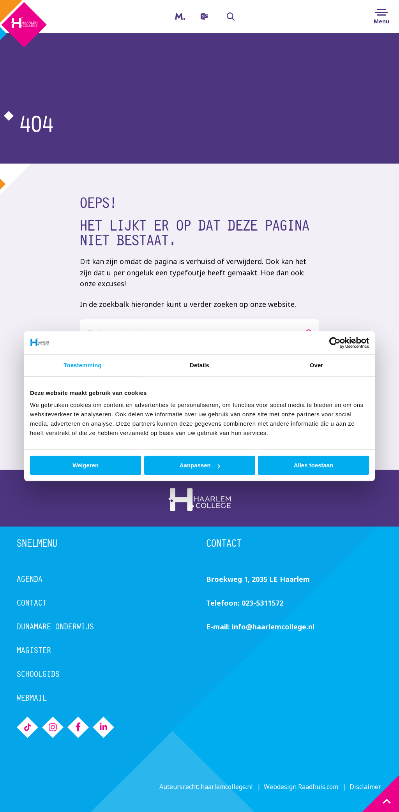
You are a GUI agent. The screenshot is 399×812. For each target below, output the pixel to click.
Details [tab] (199, 365)
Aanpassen (200, 465)
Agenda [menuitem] (29, 579)
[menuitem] (203, 16)
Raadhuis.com (318, 786)
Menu (381, 21)
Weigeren (85, 465)
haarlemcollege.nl (227, 786)
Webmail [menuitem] (32, 697)
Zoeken (226, 16)
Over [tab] (316, 365)
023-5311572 (262, 603)
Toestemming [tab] (83, 365)
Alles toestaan (314, 465)
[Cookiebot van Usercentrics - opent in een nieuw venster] (335, 343)
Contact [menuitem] (32, 602)
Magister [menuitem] (174, 14)
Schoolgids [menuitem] (38, 674)
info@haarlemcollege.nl (273, 626)
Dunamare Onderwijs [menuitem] (55, 626)
